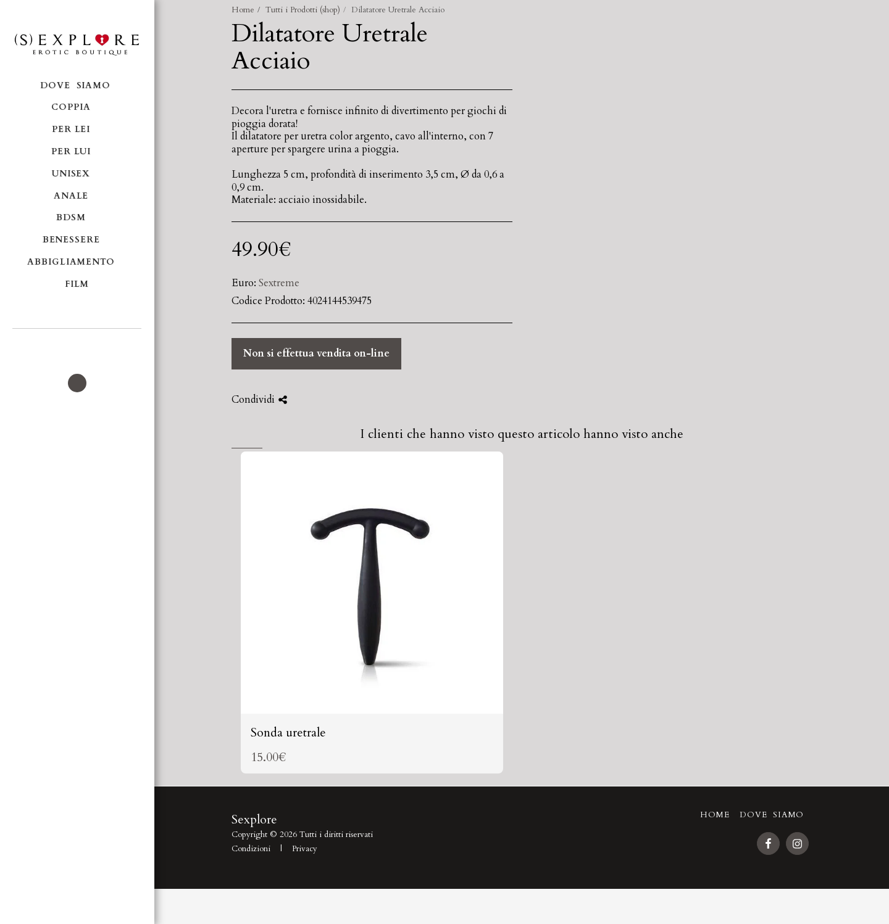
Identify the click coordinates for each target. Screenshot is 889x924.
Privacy (304, 865)
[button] (77, 345)
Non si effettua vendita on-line (316, 353)
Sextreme (279, 283)
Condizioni (251, 865)
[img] (372, 599)
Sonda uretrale (288, 749)
